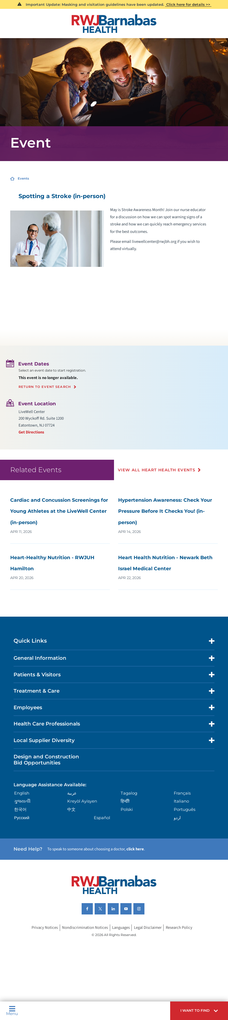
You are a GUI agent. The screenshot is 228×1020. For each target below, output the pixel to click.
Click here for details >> (188, 4)
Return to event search (45, 387)
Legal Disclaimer (148, 927)
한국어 (20, 809)
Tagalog (129, 793)
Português (184, 809)
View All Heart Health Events (156, 469)
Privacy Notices (45, 927)
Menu (12, 1011)
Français (182, 793)
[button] (199, 1010)
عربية (72, 793)
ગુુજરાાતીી (22, 801)
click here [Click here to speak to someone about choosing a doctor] (135, 849)
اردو (177, 817)
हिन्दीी (125, 801)
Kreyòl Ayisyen (82, 801)
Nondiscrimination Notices (85, 927)
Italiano (181, 801)
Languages (121, 927)
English (21, 793)
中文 (71, 809)
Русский (21, 817)
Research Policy (179, 927)
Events (23, 178)
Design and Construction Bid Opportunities (46, 759)
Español (102, 817)
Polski (127, 809)
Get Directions (31, 432)
